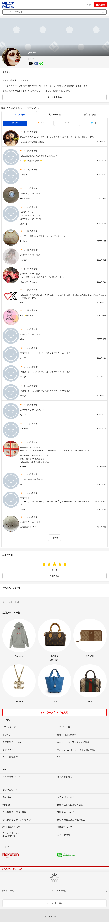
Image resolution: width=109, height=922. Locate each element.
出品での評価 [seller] (54, 114)
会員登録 (100, 4)
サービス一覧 (8, 890)
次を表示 (54, 537)
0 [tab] (93, 123)
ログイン (86, 4)
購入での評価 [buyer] (90, 114)
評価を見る (55, 576)
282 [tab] (40, 123)
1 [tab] (67, 123)
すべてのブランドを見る (54, 712)
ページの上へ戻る (54, 903)
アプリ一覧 (61, 890)
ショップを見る (54, 97)
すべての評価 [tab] (19, 114)
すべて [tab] (15, 123)
